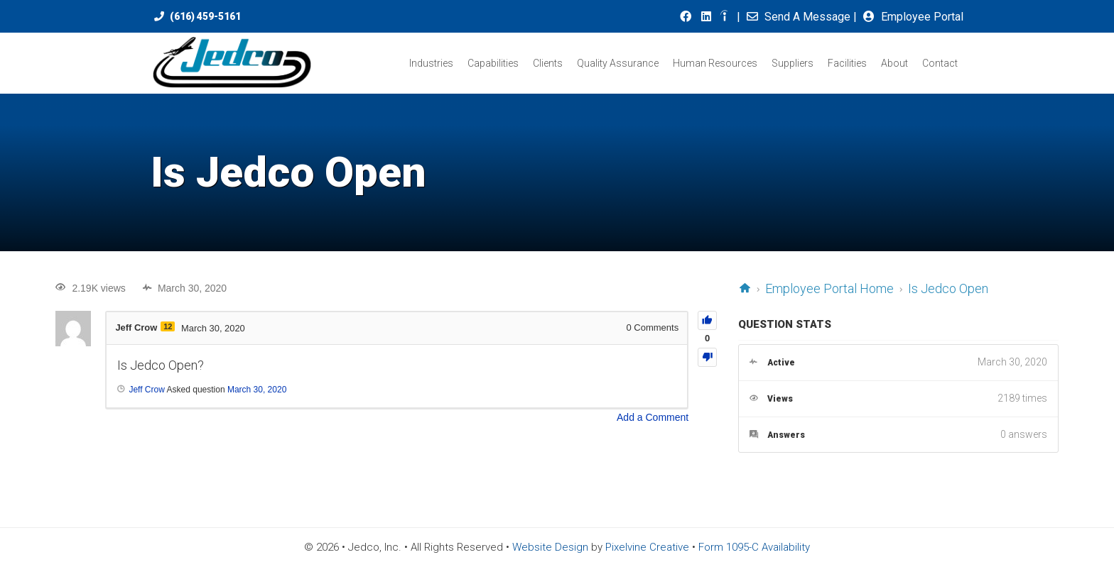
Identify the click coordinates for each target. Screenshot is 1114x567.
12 (168, 326)
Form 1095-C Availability (754, 547)
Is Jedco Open (948, 288)
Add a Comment (652, 417)
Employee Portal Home (829, 288)
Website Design (550, 547)
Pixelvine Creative (647, 547)
